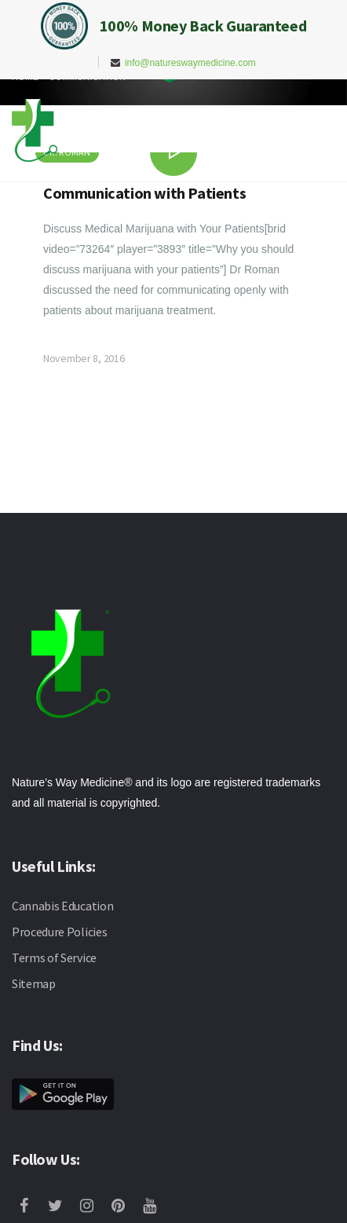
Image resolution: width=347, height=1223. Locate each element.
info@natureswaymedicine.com (190, 62)
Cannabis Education (62, 906)
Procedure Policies (59, 931)
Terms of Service (54, 957)
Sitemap (34, 983)
